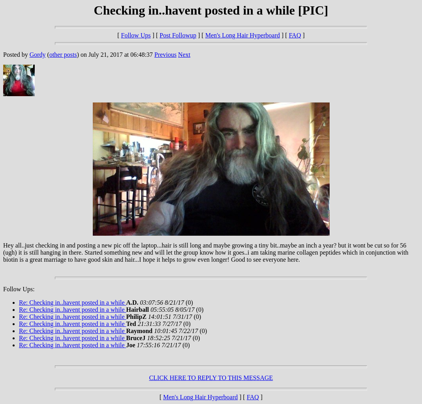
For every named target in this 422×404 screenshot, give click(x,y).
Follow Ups (136, 35)
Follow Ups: (19, 289)
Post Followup (177, 35)
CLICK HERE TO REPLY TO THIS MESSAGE (211, 377)
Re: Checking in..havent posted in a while (72, 302)
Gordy (38, 54)
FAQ (295, 35)
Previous (165, 54)
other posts (63, 54)
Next (184, 54)
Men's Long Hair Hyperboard (242, 35)
